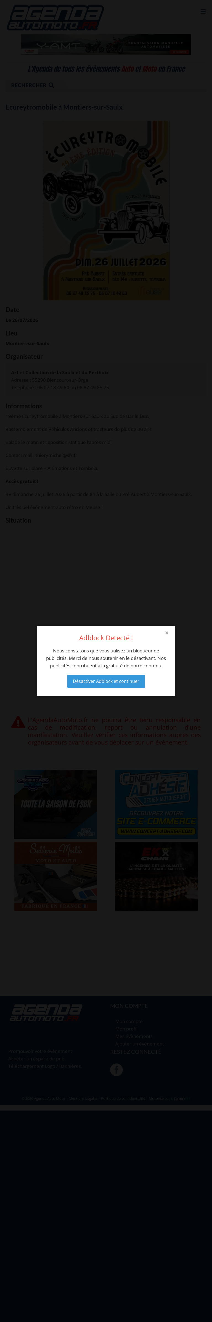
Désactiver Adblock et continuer (106, 681)
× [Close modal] (167, 633)
